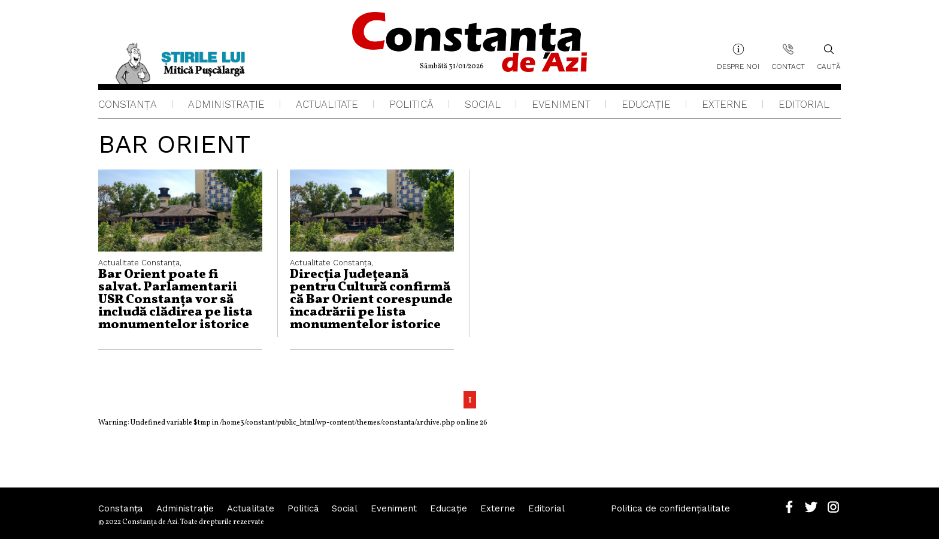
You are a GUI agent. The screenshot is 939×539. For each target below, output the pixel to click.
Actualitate (327, 104)
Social (483, 104)
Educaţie (646, 104)
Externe (724, 104)
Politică (411, 104)
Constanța (127, 104)
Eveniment (561, 104)
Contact (788, 66)
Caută (829, 57)
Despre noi (738, 66)
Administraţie (226, 104)
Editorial (804, 104)
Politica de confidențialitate (670, 508)
